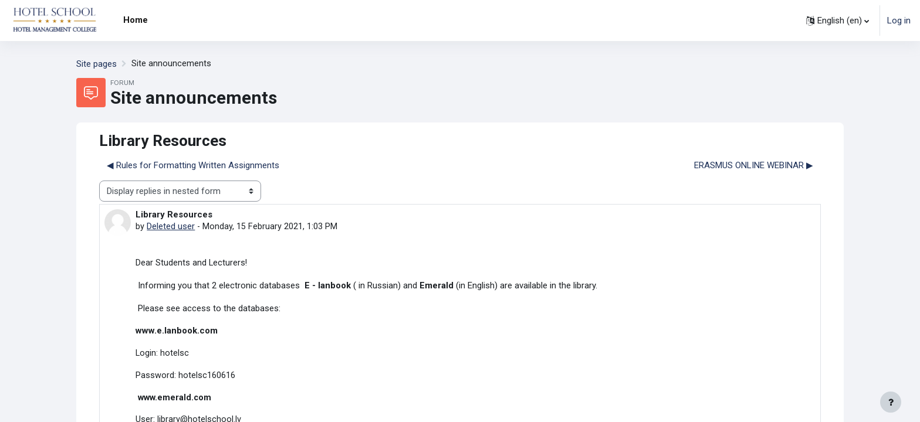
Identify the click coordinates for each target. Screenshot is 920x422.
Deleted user (171, 227)
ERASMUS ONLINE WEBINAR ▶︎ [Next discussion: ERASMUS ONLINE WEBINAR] (753, 165)
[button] (837, 20)
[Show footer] (890, 402)
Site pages (96, 64)
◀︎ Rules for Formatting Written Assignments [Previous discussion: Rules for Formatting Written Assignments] (193, 165)
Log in (899, 20)
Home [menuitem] (135, 20)
